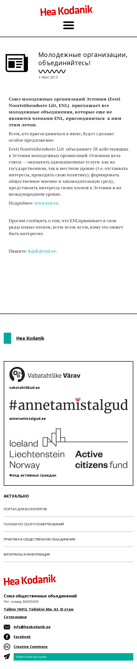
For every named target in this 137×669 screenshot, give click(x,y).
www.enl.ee (46, 203)
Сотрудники (15, 617)
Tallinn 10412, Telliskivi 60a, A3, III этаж (39, 609)
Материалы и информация (27, 554)
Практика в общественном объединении (39, 539)
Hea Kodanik (30, 338)
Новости (17, 270)
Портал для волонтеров (25, 509)
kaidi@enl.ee (42, 251)
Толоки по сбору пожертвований (34, 524)
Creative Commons (31, 646)
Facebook (22, 636)
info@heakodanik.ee (32, 626)
